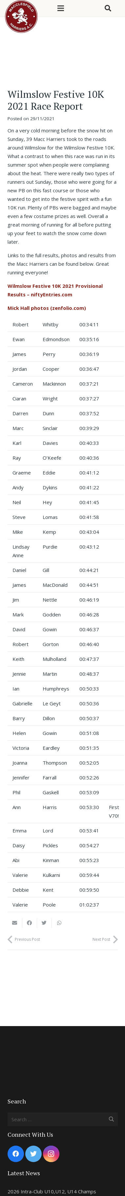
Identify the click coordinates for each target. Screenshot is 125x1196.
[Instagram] (51, 1154)
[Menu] (60, 8)
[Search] (108, 8)
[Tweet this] (44, 923)
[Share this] (29, 923)
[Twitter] (33, 1154)
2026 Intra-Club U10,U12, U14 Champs (52, 1191)
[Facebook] (16, 1154)
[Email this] (15, 923)
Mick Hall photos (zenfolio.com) (47, 308)
